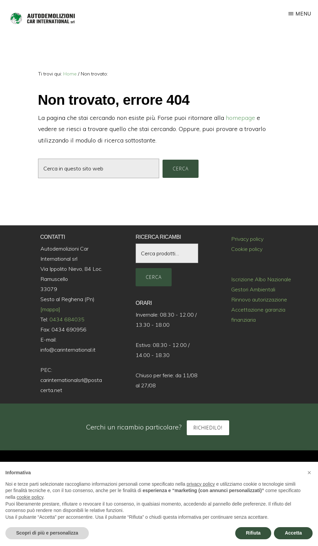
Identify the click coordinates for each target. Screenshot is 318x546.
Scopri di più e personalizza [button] (47, 533)
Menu (303, 13)
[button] (309, 472)
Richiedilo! (207, 427)
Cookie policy (246, 249)
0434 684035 (66, 319)
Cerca (154, 277)
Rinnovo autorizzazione (259, 299)
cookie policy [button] (29, 497)
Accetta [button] (293, 533)
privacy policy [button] (201, 484)
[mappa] (50, 309)
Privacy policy (247, 238)
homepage (240, 118)
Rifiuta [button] (253, 533)
